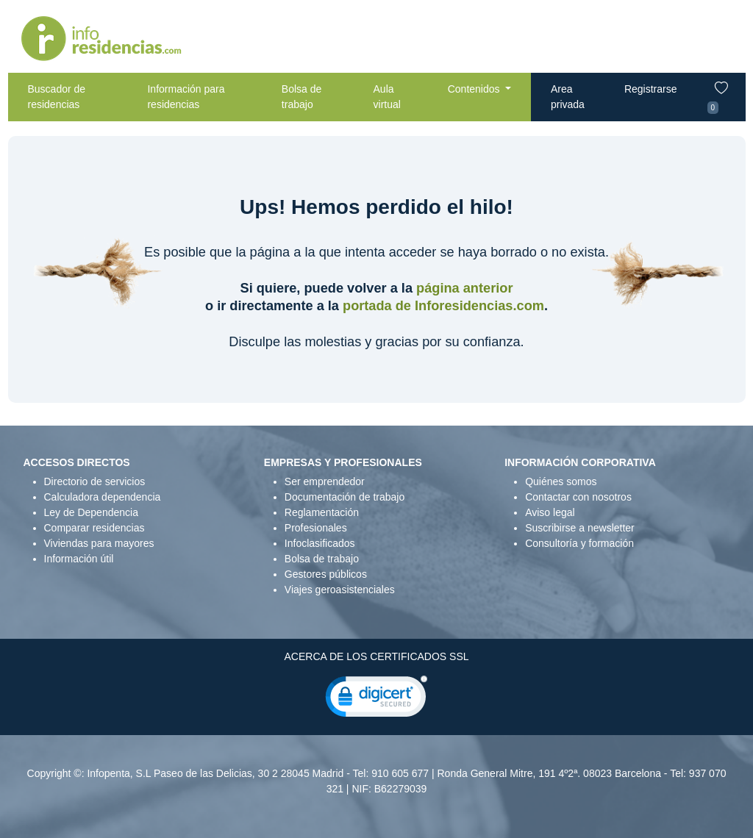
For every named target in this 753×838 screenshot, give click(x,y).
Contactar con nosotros (578, 497)
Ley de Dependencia (91, 512)
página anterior (464, 288)
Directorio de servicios (95, 481)
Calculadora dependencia (102, 497)
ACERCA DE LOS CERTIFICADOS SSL (376, 656)
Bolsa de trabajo (301, 96)
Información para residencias (185, 96)
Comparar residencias (94, 528)
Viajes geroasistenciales (340, 589)
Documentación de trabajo (344, 497)
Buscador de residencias (57, 96)
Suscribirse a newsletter (580, 528)
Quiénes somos (560, 481)
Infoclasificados (320, 543)
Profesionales (316, 528)
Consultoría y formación (579, 543)
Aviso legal (549, 512)
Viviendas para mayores (99, 543)
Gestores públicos (326, 574)
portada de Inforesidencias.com (443, 305)
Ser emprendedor (325, 481)
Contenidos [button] (475, 89)
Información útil (79, 559)
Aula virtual (387, 96)
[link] (376, 700)
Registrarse (650, 89)
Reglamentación (322, 512)
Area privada (568, 96)
